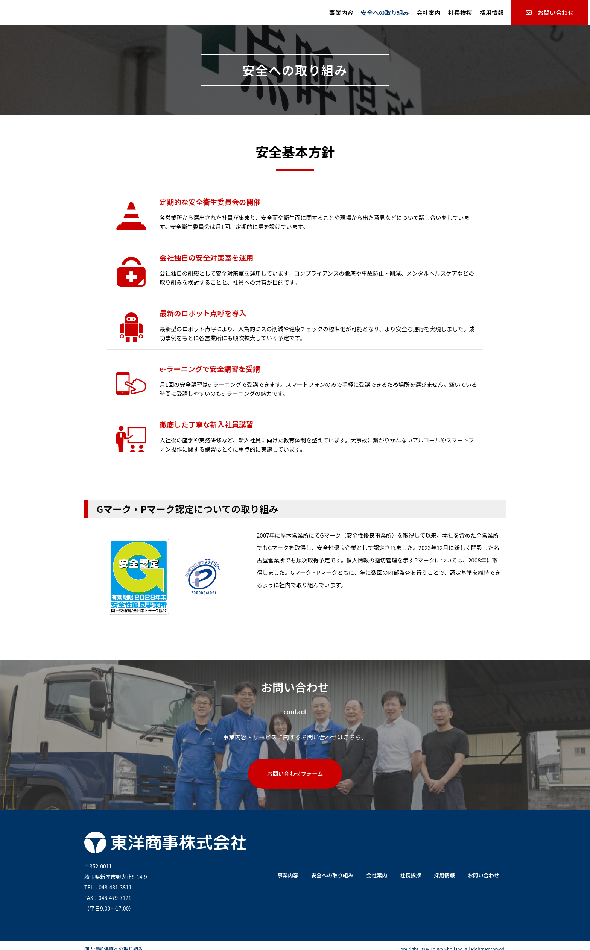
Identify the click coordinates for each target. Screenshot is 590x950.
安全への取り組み (385, 12)
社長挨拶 (460, 12)
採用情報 (492, 12)
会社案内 (429, 12)
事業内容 (341, 12)
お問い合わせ (483, 868)
